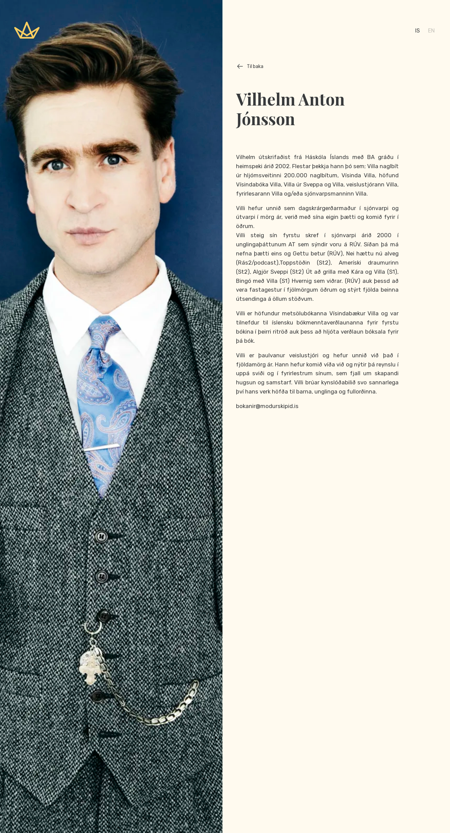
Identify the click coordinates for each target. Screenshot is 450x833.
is (417, 30)
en (431, 30)
